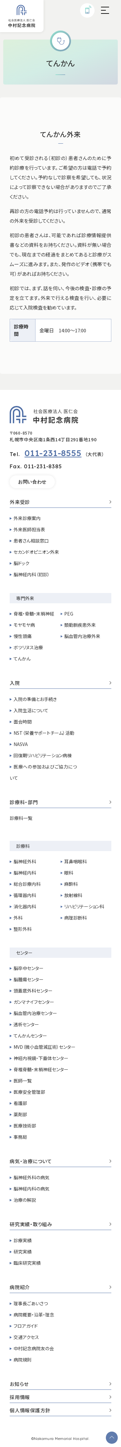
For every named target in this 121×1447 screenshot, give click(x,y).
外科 (18, 917)
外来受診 (60, 502)
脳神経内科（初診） (32, 574)
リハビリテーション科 (84, 906)
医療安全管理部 (29, 1092)
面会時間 (23, 721)
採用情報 (60, 1397)
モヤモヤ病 (24, 625)
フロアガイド (26, 1326)
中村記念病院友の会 (34, 1348)
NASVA (21, 744)
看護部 (20, 1103)
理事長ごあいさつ (31, 1303)
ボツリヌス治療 (28, 647)
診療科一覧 (21, 818)
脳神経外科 (25, 861)
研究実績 (23, 1251)
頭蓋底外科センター (33, 990)
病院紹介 (60, 1287)
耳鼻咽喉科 (75, 861)
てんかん (22, 658)
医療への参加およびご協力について (43, 772)
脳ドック (21, 563)
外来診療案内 (27, 518)
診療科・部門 (60, 802)
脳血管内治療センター (35, 1013)
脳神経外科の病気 (31, 1177)
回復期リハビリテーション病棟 (43, 755)
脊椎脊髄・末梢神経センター (41, 1069)
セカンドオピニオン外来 (36, 552)
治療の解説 (25, 1200)
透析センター (26, 1024)
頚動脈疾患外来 (80, 625)
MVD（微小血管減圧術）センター (45, 1047)
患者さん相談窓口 (31, 540)
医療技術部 (25, 1125)
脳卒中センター (29, 968)
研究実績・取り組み (60, 1224)
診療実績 (23, 1240)
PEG (68, 613)
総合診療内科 (27, 884)
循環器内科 (25, 895)
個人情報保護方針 (60, 1411)
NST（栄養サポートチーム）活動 (44, 733)
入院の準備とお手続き (35, 699)
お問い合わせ (32, 482)
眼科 (68, 872)
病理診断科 (75, 917)
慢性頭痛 (23, 636)
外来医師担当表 (29, 529)
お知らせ (60, 1384)
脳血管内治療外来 (82, 636)
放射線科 (73, 895)
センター (24, 952)
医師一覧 (23, 1080)
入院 (60, 683)
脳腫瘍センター (29, 979)
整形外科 (23, 929)
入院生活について (31, 710)
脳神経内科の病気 (31, 1188)
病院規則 (23, 1359)
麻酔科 (71, 884)
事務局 (20, 1137)
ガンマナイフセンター (34, 1002)
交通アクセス (26, 1337)
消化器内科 (25, 906)
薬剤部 (20, 1114)
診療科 (23, 846)
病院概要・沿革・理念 (34, 1314)
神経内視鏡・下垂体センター (41, 1058)
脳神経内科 (25, 872)
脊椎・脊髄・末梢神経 (34, 613)
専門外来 (25, 598)
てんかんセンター (30, 1035)
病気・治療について (60, 1161)
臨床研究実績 (27, 1263)
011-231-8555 (53, 453)
